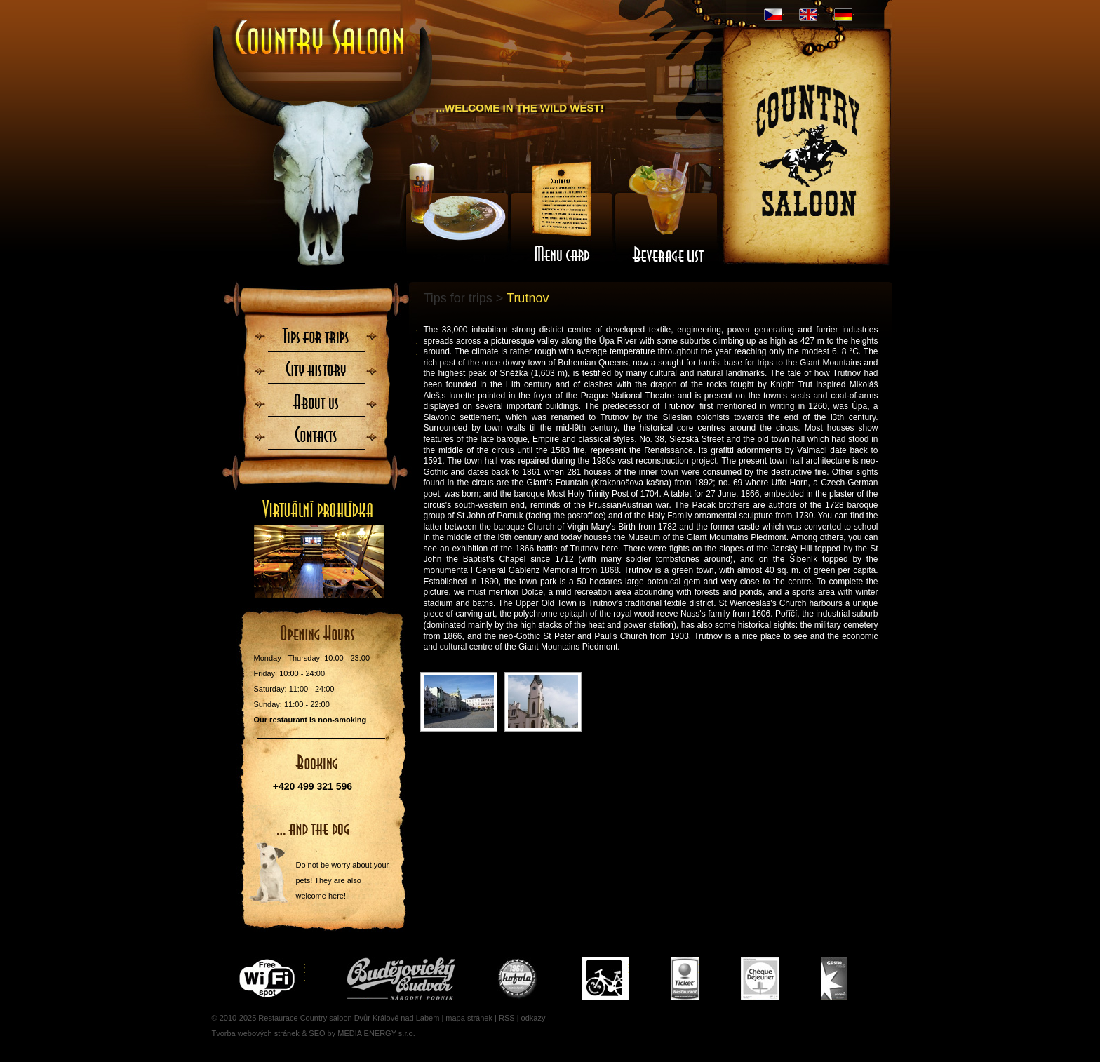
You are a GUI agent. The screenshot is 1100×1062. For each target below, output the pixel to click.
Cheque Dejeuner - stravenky (760, 978)
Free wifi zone (269, 978)
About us (318, 402)
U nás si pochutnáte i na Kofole (518, 978)
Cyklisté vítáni (605, 978)
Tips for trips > (464, 298)
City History (318, 372)
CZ (773, 14)
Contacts (318, 431)
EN (808, 14)
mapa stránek (468, 1018)
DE (843, 14)
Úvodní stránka (320, 38)
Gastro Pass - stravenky (834, 978)
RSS (507, 1018)
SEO (317, 1033)
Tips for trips (318, 343)
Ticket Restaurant (685, 978)
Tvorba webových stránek (256, 1033)
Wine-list (667, 212)
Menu (562, 212)
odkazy (533, 1018)
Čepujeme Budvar (401, 978)
